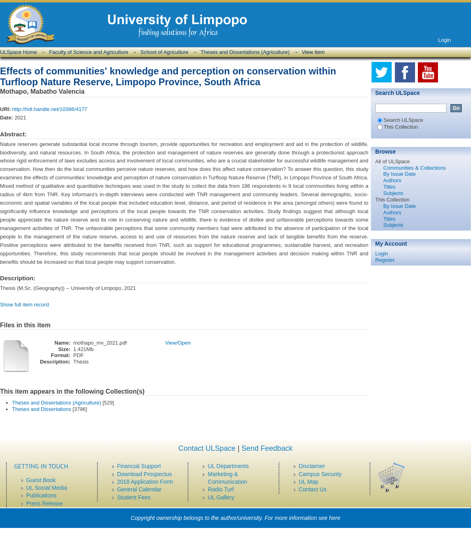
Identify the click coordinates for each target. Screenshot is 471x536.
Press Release (44, 503)
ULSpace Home (18, 52)
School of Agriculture (164, 52)
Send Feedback (267, 448)
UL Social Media (46, 488)
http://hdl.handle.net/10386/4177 (49, 109)
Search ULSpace (400, 120)
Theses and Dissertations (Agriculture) (244, 52)
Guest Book (41, 480)
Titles (389, 187)
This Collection (397, 127)
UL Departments (228, 466)
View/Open (177, 343)
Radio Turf (221, 489)
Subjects (393, 193)
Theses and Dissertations (41, 409)
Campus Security (320, 474)
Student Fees (134, 497)
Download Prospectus (144, 474)
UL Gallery (221, 497)
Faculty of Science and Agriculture (88, 52)
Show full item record (24, 305)
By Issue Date (399, 174)
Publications (41, 495)
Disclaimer (312, 466)
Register (385, 260)
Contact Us (312, 489)
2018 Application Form (145, 481)
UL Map (308, 481)
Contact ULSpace (207, 448)
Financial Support (139, 466)
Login (444, 40)
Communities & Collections (414, 168)
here (335, 518)
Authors (392, 180)
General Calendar (139, 489)
